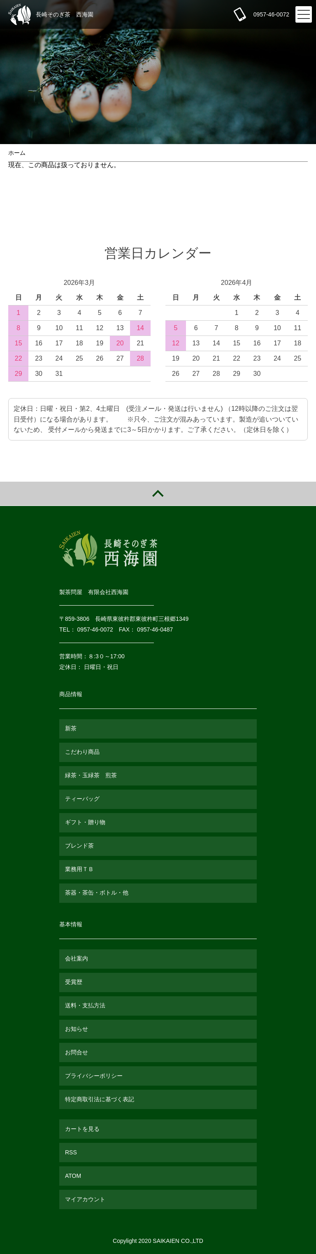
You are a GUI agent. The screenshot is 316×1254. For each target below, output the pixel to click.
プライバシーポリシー (94, 1075)
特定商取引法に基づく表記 (99, 1099)
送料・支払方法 (85, 1005)
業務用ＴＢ (79, 869)
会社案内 (76, 958)
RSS (71, 1152)
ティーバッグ (82, 798)
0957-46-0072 (271, 14)
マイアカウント (85, 1199)
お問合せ (76, 1052)
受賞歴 (73, 982)
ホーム (17, 152)
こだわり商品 (82, 751)
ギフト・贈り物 (85, 822)
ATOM (73, 1175)
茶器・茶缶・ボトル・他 (96, 892)
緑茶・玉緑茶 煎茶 (91, 775)
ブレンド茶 (79, 845)
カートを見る (82, 1129)
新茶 (71, 728)
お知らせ (76, 1029)
